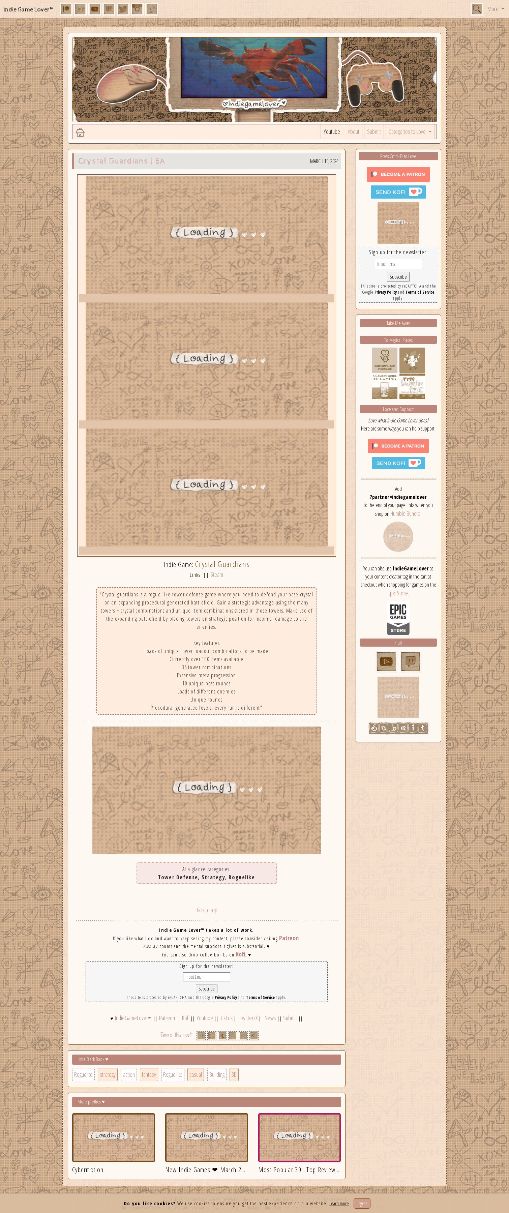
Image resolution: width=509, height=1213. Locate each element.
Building (216, 1074)
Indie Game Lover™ (28, 9)
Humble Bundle (405, 513)
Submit (374, 131)
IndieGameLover (131, 1018)
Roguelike (172, 1074)
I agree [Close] (362, 1203)
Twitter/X (249, 1018)
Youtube (332, 131)
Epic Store (398, 593)
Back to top (206, 910)
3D (234, 1074)
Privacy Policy (226, 997)
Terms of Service (260, 997)
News (270, 1018)
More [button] (493, 9)
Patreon (289, 938)
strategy (108, 1074)
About (353, 131)
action (129, 1074)
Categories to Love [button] (408, 131)
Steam (216, 574)
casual (195, 1074)
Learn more (339, 1203)
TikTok (226, 1018)
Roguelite (83, 1074)
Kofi (240, 954)
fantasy (149, 1074)
